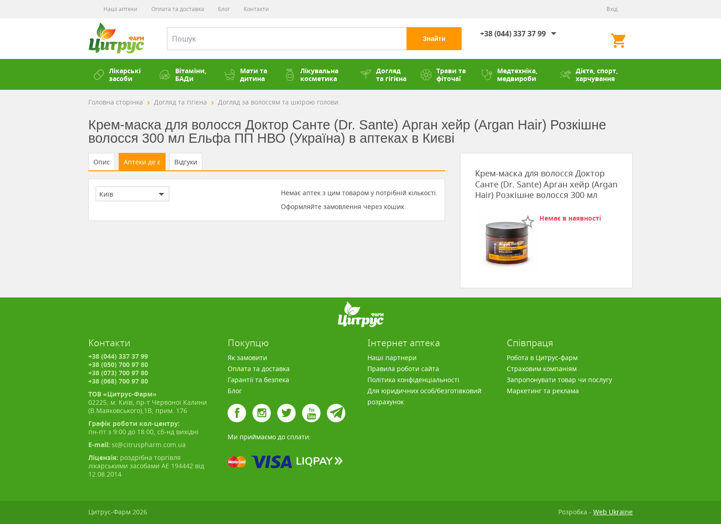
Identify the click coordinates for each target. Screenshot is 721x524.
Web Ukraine (613, 511)
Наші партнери (392, 357)
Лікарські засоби (117, 74)
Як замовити (247, 357)
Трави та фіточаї (443, 74)
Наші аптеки (120, 9)
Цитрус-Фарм (116, 39)
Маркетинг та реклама (543, 390)
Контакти (256, 9)
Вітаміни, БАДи (182, 74)
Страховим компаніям (542, 368)
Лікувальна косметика (311, 74)
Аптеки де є (142, 161)
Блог (224, 9)
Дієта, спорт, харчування (589, 74)
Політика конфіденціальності (413, 379)
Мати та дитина (245, 74)
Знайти (434, 38)
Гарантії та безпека (258, 379)
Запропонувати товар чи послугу (559, 379)
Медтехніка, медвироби (509, 74)
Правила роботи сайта (403, 368)
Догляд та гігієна (383, 74)
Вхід (612, 9)
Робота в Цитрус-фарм (542, 357)
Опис (101, 161)
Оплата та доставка (177, 9)
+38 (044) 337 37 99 (513, 34)
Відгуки (185, 161)
